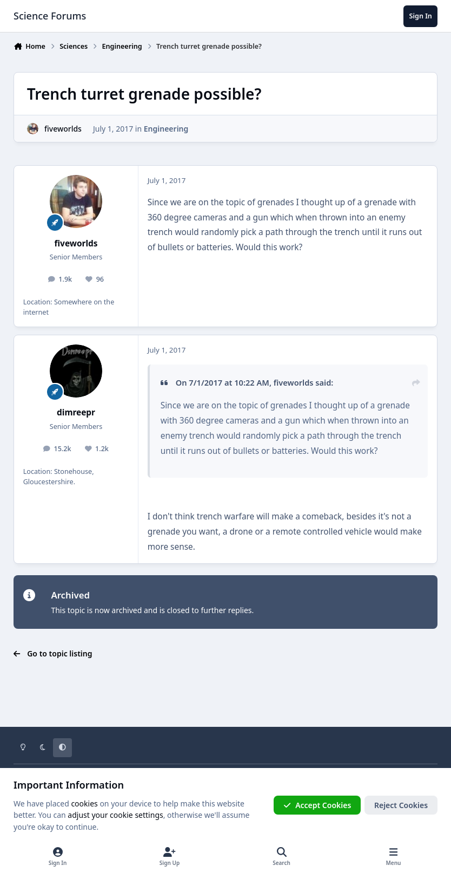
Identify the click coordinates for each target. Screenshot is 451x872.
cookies (84, 803)
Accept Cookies (317, 805)
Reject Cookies (401, 805)
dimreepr (76, 412)
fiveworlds (63, 128)
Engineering (166, 128)
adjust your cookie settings (115, 815)
